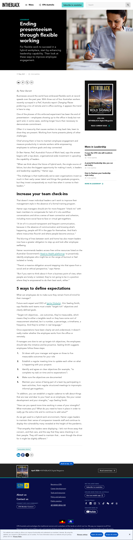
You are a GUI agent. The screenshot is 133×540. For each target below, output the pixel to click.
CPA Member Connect (25, 507)
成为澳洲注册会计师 (58, 505)
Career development (58, 488)
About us (21, 494)
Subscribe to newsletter (72, 5)
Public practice (56, 501)
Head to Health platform (51, 253)
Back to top (66, 464)
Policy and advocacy (58, 497)
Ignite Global (53, 303)
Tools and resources (58, 493)
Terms (42, 538)
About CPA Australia (23, 538)
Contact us (22, 499)
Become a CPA (56, 484)
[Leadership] (24, 20)
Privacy (35, 538)
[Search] (106, 4)
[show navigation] (29, 5)
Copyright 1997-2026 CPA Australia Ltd (60, 538)
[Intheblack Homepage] (11, 5)
